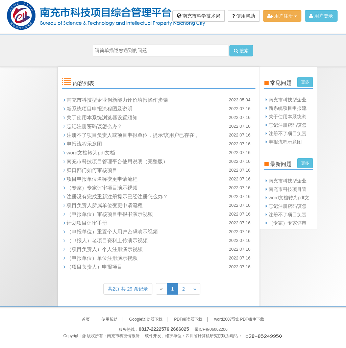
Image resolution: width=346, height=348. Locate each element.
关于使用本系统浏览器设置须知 (102, 117)
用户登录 (321, 16)
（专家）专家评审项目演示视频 (102, 188)
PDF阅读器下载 (188, 319)
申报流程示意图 (84, 144)
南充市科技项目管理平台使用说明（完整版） (117, 161)
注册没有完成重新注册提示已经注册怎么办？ (117, 196)
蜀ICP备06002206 (211, 329)
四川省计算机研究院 (204, 335)
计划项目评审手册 (87, 223)
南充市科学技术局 (199, 16)
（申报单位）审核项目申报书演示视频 (110, 214)
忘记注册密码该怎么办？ (94, 126)
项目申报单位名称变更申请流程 (102, 179)
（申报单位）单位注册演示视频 (102, 258)
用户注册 (282, 16)
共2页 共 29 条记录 (128, 289)
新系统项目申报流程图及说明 (99, 108)
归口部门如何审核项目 (92, 170)
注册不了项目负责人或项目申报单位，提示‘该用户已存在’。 (134, 135)
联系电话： (252, 335)
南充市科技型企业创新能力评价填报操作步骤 (117, 100)
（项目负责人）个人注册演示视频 (105, 249)
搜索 (241, 50)
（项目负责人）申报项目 (94, 267)
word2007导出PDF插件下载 (239, 319)
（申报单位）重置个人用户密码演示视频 (112, 231)
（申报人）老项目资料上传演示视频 (107, 240)
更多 (305, 82)
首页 (86, 319)
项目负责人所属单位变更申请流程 (105, 205)
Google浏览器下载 (146, 319)
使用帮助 (243, 16)
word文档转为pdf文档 (91, 152)
